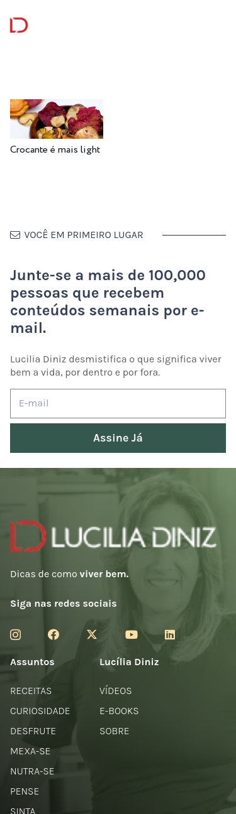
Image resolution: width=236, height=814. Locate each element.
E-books (119, 711)
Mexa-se (30, 751)
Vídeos (115, 691)
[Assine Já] (118, 438)
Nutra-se (32, 771)
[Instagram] (15, 635)
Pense (24, 791)
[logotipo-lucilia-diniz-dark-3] (61, 25)
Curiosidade (40, 711)
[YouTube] (131, 634)
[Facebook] (53, 634)
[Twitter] (92, 634)
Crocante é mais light (55, 150)
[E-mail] (118, 403)
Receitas (31, 691)
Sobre (114, 731)
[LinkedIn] (170, 634)
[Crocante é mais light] (56, 108)
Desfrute (33, 731)
